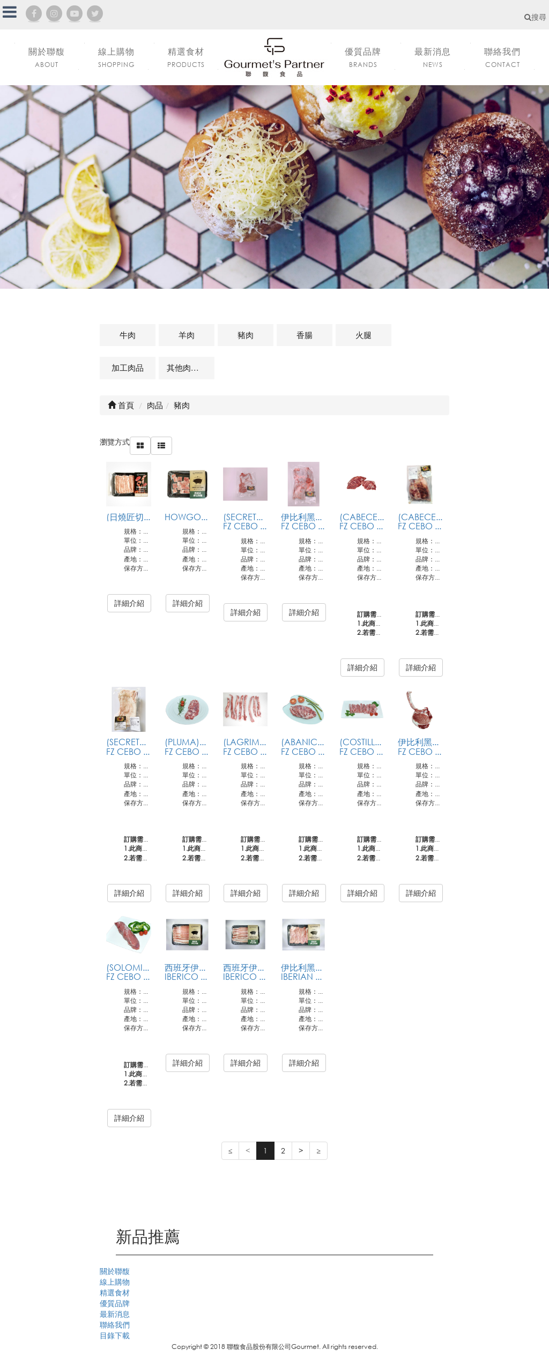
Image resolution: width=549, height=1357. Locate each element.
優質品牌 (115, 1303)
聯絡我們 (115, 1324)
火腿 (363, 334)
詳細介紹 (129, 603)
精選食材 (115, 1292)
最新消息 (115, 1314)
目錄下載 (115, 1335)
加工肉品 (128, 367)
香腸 (304, 334)
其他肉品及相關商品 (190, 367)
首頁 (121, 405)
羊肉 (187, 334)
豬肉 (246, 334)
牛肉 (128, 334)
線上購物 (115, 1282)
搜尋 (535, 17)
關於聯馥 (115, 1271)
